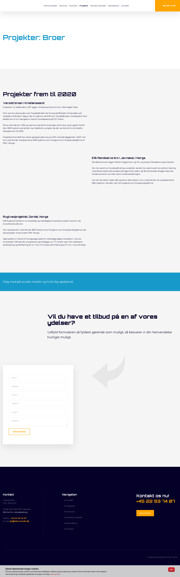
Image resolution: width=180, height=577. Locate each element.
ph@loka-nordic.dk (19, 521)
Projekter (84, 6)
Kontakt (125, 6)
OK (171, 570)
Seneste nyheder (98, 6)
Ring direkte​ (145, 513)
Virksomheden (50, 6)
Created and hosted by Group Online (162, 557)
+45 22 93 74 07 (18, 518)
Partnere (73, 6)
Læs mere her (55, 574)
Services (63, 6)
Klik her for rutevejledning (15, 512)
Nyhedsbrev (113, 6)
